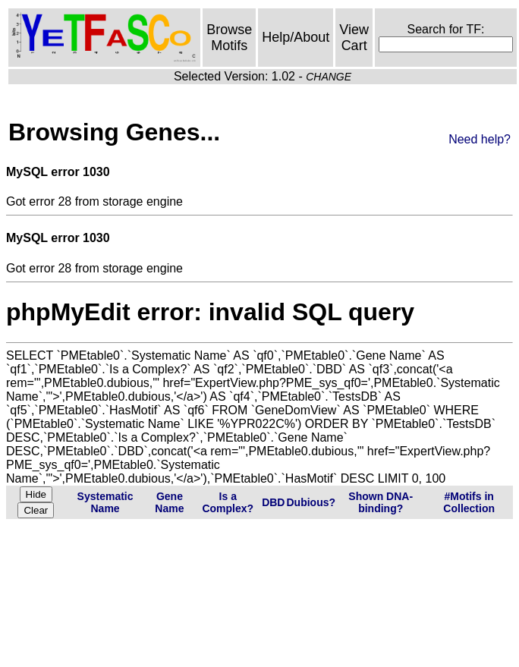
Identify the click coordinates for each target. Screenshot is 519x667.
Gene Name (169, 502)
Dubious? (310, 502)
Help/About (295, 37)
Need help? (479, 139)
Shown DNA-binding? (380, 502)
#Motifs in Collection (469, 502)
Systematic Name (105, 502)
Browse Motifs (229, 37)
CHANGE (328, 77)
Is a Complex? (227, 502)
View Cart (354, 37)
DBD (273, 502)
